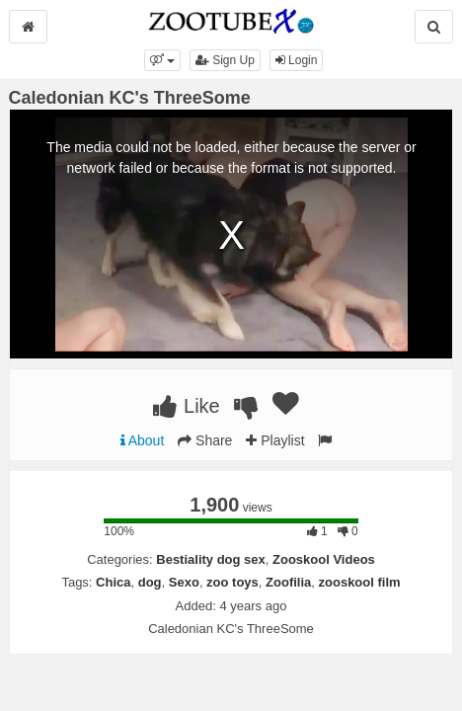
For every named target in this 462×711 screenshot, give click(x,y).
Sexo (184, 582)
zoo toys (232, 582)
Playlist (275, 440)
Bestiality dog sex (211, 559)
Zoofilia (288, 582)
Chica (113, 582)
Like (186, 406)
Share (205, 440)
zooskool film (360, 582)
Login (296, 60)
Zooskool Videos (323, 559)
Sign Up (225, 60)
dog (150, 582)
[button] (162, 60)
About (142, 440)
